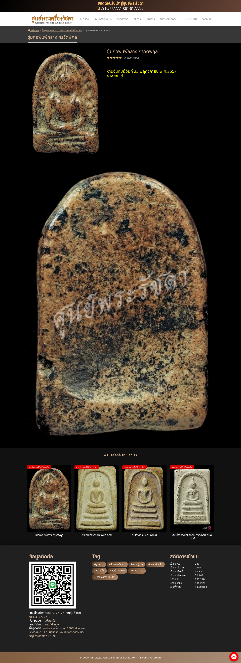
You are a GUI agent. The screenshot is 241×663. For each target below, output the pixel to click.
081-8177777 (133, 8)
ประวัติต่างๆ (122, 19)
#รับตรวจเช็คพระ (117, 564)
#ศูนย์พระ (98, 564)
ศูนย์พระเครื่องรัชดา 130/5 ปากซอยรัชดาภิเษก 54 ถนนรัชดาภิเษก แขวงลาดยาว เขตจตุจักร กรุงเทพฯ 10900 (57, 632)
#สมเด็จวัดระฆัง (117, 570)
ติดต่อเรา (206, 19)
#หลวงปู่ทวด (137, 564)
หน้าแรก (84, 19)
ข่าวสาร (151, 19)
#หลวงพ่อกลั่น (155, 564)
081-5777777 (110, 8)
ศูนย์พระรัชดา (50, 621)
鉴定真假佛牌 (189, 19)
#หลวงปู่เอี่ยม (136, 570)
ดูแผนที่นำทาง (51, 624)
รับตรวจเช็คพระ (168, 19)
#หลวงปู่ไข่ (99, 570)
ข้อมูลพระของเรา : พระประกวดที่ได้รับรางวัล (62, 30)
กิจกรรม (137, 19)
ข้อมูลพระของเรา (103, 19)
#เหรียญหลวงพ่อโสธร (104, 577)
